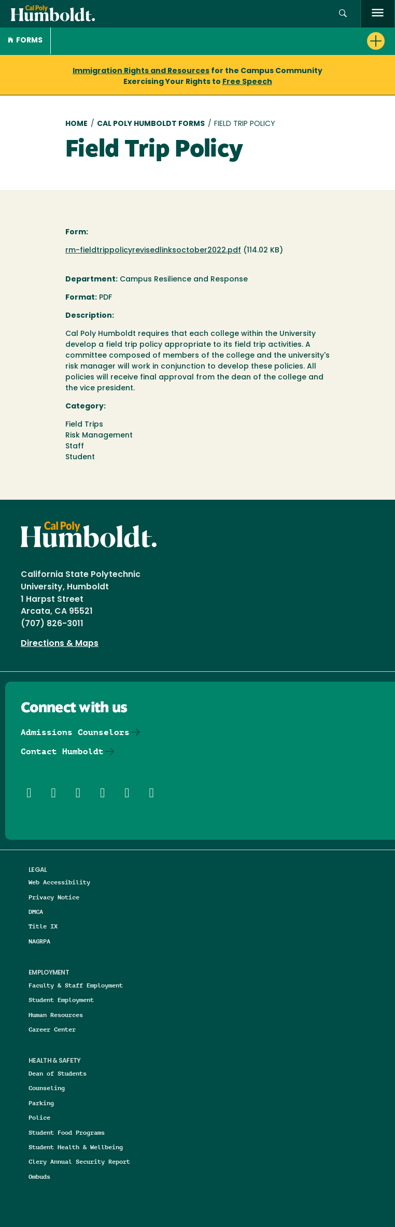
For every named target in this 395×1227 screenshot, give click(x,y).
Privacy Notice (54, 897)
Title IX (43, 926)
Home (76, 124)
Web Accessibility (59, 882)
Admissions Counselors (75, 732)
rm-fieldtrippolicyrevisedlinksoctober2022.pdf (153, 251)
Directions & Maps (59, 644)
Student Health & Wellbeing (76, 1147)
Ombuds (39, 1176)
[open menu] (377, 13)
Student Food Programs (67, 1132)
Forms (25, 40)
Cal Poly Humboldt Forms (151, 124)
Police (39, 1117)
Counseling (47, 1088)
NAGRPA (39, 941)
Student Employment (61, 1000)
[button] (343, 13)
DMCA (36, 911)
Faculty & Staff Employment (76, 985)
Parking (41, 1103)
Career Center (52, 1029)
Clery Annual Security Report (79, 1161)
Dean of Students (58, 1073)
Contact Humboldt (62, 751)
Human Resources (56, 1015)
